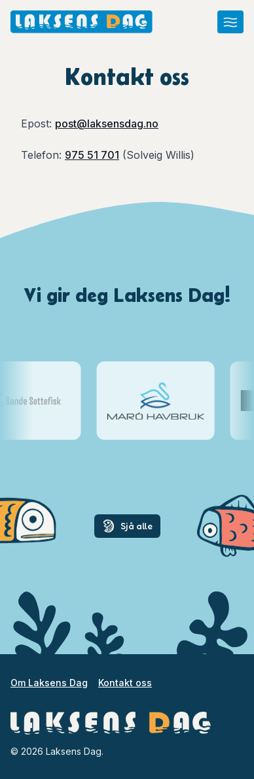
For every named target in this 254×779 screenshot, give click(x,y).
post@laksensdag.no (106, 123)
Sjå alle (127, 526)
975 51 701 (92, 154)
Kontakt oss (125, 682)
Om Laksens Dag (49, 682)
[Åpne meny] (230, 21)
